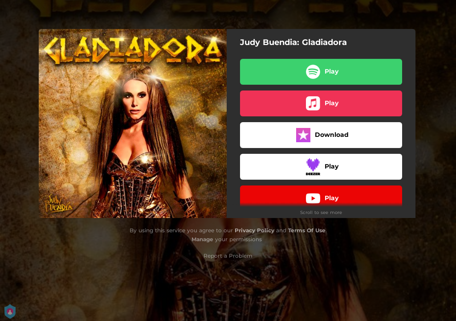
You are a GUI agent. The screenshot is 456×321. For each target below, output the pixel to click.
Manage (202, 239)
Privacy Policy (254, 230)
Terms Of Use (307, 230)
